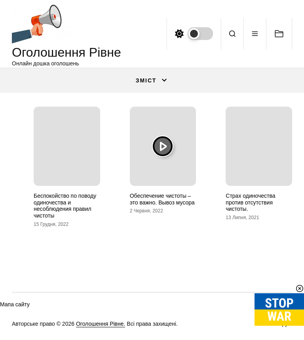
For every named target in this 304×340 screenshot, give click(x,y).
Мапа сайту (15, 304)
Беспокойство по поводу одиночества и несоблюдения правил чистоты (65, 206)
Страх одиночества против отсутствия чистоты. (250, 202)
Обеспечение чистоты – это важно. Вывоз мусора (162, 199)
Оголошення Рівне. (100, 324)
